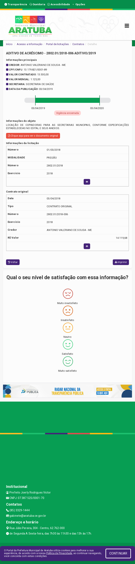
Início (9, 44)
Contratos (78, 44)
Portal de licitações (57, 44)
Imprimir (121, 262)
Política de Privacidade (59, 553)
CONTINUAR (118, 553)
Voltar (13, 262)
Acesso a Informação (29, 44)
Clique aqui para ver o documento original (33, 135)
